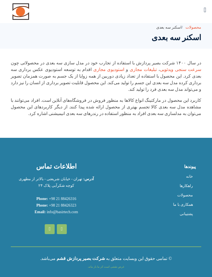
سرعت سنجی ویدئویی (180, 69)
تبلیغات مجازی (143, 69)
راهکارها (186, 186)
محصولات (193, 27)
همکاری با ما (183, 205)
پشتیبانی (186, 214)
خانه (189, 177)
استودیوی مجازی (108, 69)
